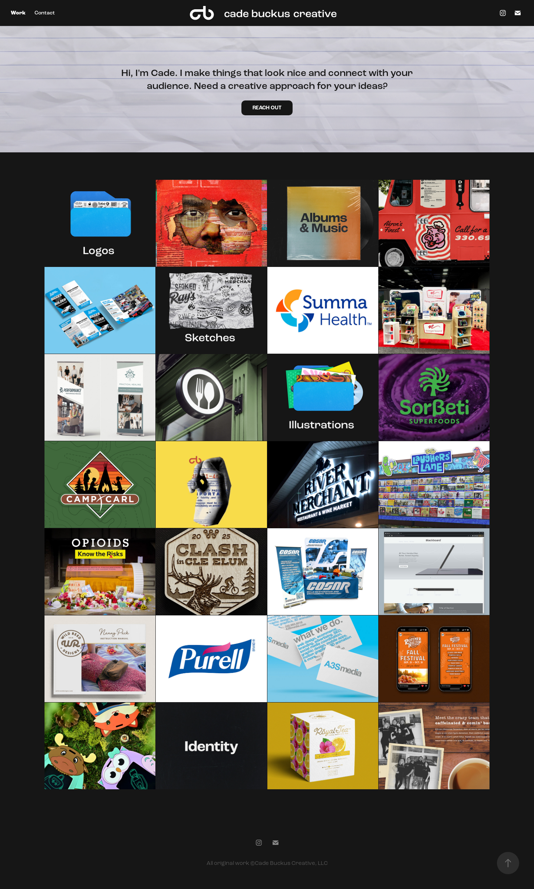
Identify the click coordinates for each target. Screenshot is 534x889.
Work (18, 13)
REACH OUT (267, 108)
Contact (44, 13)
